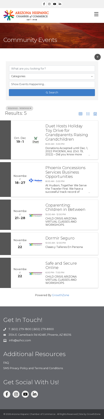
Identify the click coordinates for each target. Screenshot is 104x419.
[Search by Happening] (52, 84)
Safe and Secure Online (61, 265)
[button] (97, 57)
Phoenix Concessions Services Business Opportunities (65, 172)
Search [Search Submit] (52, 92)
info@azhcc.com (20, 340)
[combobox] (52, 76)
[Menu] (96, 14)
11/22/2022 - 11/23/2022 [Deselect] (19, 108)
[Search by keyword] (52, 68)
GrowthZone (60, 295)
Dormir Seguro (59, 238)
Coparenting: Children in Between (65, 207)
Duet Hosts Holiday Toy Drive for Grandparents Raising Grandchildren (66, 132)
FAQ (6, 362)
